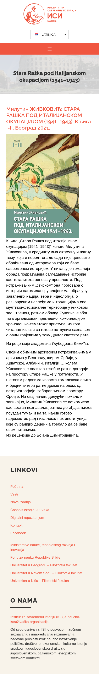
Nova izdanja (20, 502)
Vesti (14, 494)
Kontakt (16, 525)
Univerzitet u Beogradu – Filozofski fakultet (43, 565)
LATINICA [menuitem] (48, 34)
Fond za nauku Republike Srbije (35, 557)
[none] (49, 34)
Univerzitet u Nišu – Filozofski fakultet (39, 581)
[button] (49, 48)
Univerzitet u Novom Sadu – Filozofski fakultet (46, 573)
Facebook (18, 533)
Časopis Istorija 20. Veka (29, 510)
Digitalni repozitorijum (27, 518)
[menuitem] (49, 34)
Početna (16, 487)
